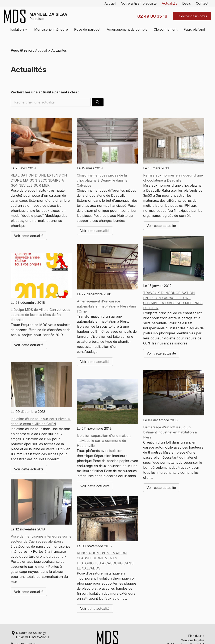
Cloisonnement (165, 29)
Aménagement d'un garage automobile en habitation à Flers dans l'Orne (107, 306)
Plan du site (196, 635)
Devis (186, 3)
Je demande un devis (192, 16)
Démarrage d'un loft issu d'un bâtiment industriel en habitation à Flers (170, 432)
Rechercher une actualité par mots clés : (45, 92)
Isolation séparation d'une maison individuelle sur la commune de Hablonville (104, 440)
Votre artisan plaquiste (139, 3)
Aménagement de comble (127, 29)
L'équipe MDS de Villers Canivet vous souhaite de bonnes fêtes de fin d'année (40, 315)
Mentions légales (192, 640)
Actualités (169, 3)
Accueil (110, 3)
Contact (202, 3)
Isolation (17, 29)
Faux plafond (194, 29)
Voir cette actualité (28, 236)
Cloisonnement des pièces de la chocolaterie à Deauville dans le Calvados (102, 180)
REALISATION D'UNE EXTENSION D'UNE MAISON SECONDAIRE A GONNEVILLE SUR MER (39, 180)
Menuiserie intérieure (51, 29)
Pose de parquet (87, 29)
